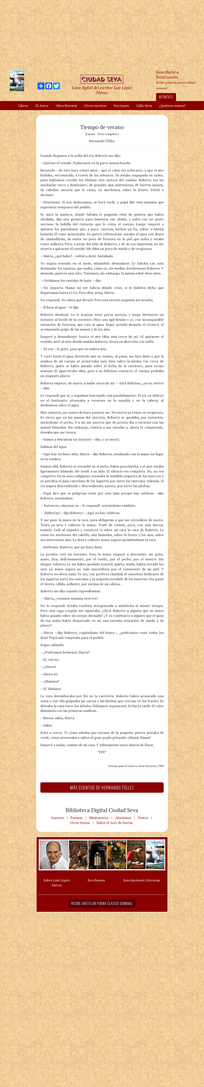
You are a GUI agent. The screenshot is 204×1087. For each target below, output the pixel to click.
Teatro (143, 817)
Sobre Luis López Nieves (56, 882)
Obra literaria (66, 105)
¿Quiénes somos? (172, 105)
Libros (23, 105)
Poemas (76, 817)
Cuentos (57, 817)
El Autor (42, 105)
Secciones (121, 105)
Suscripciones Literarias (141, 880)
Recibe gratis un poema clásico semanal (101, 903)
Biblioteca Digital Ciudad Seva (101, 810)
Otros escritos (95, 105)
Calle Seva (144, 105)
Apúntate (166, 97)
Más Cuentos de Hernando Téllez (102, 787)
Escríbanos (96, 880)
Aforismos (123, 817)
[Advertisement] (102, 34)
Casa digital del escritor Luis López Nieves (102, 90)
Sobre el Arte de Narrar (114, 822)
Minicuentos (98, 817)
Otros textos (80, 822)
